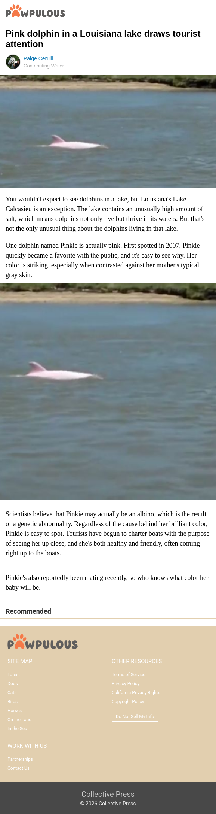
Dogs (12, 683)
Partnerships (20, 759)
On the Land (19, 719)
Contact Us (18, 768)
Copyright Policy (128, 701)
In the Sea (17, 728)
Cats (11, 692)
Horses (14, 710)
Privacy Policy (125, 683)
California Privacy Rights (136, 692)
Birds (12, 701)
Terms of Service (128, 674)
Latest (13, 674)
